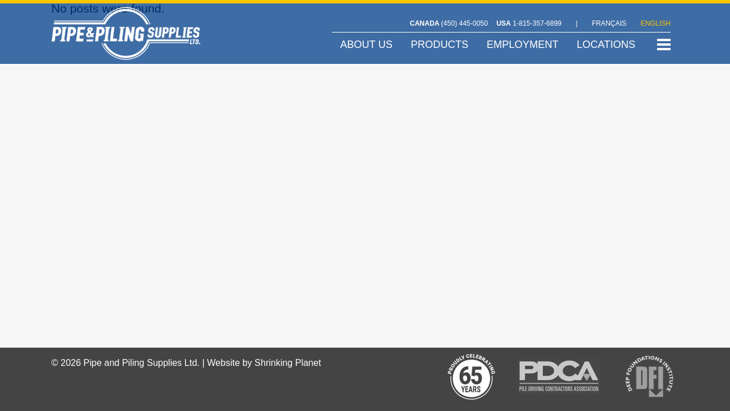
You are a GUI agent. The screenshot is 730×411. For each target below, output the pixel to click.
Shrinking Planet (287, 363)
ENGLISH (655, 23)
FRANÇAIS (609, 23)
